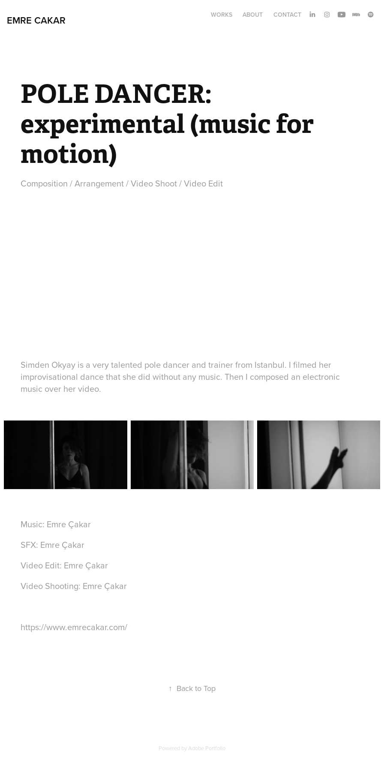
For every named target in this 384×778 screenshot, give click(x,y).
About (253, 14)
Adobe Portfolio (206, 748)
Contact (287, 14)
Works (221, 14)
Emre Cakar (36, 20)
